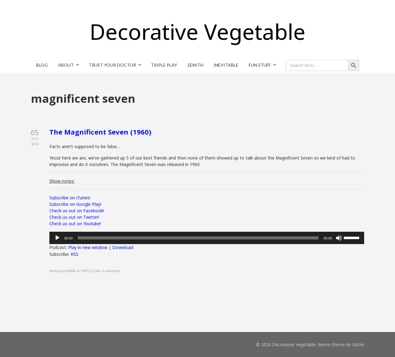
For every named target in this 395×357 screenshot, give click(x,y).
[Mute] (339, 238)
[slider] (198, 237)
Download (122, 247)
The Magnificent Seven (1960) (100, 131)
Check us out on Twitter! (74, 217)
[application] (206, 238)
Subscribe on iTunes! (69, 198)
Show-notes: (62, 181)
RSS (74, 254)
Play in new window (87, 247)
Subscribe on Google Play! (75, 204)
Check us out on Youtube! (75, 223)
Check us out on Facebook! (76, 211)
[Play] (57, 238)
